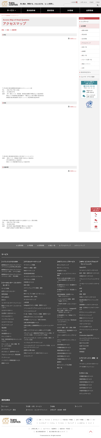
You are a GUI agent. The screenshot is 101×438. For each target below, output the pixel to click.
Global (97, 2)
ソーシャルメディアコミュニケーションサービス (37, 308)
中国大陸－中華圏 (68, 419)
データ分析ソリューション (86, 366)
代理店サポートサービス (86, 276)
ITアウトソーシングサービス (87, 312)
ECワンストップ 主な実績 (64, 365)
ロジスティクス (61, 324)
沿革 (83, 68)
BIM (80, 332)
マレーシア (71, 423)
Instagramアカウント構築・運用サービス (35, 305)
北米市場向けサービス (63, 356)
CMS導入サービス (29, 282)
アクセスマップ (86, 43)
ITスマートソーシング (85, 315)
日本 (40, 419)
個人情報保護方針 (41, 431)
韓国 (88, 419)
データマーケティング (30, 299)
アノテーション (6, 357)
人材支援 (26, 302)
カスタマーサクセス (7, 322)
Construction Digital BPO (86, 335)
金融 (53, 406)
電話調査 (4, 327)
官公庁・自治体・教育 (59, 410)
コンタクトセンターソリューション (11, 303)
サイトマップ (80, 245)
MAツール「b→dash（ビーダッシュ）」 (35, 293)
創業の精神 (85, 30)
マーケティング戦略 (29, 265)
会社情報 (84, 38)
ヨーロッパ (56, 419)
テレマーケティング (7, 325)
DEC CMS (26, 285)
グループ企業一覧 (87, 59)
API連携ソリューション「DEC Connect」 (35, 319)
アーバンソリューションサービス (88, 329)
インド (90, 423)
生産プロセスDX (84, 346)
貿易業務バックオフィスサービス (88, 304)
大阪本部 (13, 30)
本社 (3, 30)
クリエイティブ (28, 356)
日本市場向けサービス (63, 344)
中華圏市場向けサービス (64, 347)
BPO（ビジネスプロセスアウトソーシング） (89, 263)
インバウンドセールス (8, 319)
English (91, 2)
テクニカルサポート (7, 316)
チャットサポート (6, 336)
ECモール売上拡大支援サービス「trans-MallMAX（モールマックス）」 (66, 280)
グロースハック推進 (29, 279)
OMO (25, 291)
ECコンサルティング (63, 265)
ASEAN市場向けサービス (64, 353)
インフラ (79, 406)
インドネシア (42, 423)
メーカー (6, 406)
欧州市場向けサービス (85, 385)
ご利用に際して (35, 428)
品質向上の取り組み (29, 350)
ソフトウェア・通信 (9, 410)
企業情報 (20, 245)
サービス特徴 (5, 288)
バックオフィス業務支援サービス (11, 360)
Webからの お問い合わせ (88, 91)
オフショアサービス (85, 393)
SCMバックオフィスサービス (87, 297)
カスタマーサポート (7, 310)
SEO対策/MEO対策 (29, 273)
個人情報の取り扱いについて (57, 431)
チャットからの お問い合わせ (88, 96)
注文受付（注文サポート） (9, 313)
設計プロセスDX (84, 343)
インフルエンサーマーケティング (33, 342)
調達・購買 (82, 294)
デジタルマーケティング (33, 261)
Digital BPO (82, 267)
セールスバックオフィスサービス (88, 270)
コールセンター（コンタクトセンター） (12, 284)
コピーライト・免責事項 (49, 428)
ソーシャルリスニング (30, 311)
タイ (94, 419)
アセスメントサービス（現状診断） (11, 354)
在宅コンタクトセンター (8, 291)
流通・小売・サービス (34, 406)
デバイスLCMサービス (85, 326)
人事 (80, 291)
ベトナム (52, 423)
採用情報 (41, 245)
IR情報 (31, 245)
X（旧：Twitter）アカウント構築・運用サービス (37, 314)
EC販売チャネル (61, 270)
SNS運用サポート (7, 333)
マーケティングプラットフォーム (33, 276)
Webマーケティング (29, 270)
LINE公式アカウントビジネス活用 (33, 317)
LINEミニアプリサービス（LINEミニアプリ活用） (38, 330)
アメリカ (47, 419)
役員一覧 (84, 47)
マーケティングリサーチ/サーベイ (88, 364)
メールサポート (6, 348)
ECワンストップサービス (66, 261)
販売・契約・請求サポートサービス (89, 273)
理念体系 (84, 34)
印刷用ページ (73, 38)
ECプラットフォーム (63, 268)
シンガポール (81, 423)
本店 (7, 30)
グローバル (84, 373)
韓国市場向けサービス (63, 350)
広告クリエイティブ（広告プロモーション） (36, 353)
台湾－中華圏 (79, 419)
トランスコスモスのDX (10, 261)
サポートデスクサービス (86, 321)
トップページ (84, 21)
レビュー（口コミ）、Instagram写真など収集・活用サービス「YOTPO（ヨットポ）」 (66, 310)
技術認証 (81, 351)
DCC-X (3, 300)
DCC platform (5, 297)
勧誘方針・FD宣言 (65, 428)
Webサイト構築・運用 (30, 268)
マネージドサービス (85, 324)
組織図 (84, 51)
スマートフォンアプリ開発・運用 (33, 288)
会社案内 (75, 2)
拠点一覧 (84, 55)
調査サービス (5, 363)
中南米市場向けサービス (64, 359)
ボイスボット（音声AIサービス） (11, 351)
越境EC (59, 362)
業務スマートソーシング (86, 318)
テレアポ (4, 330)
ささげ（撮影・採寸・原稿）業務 (66, 327)
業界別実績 (5, 294)
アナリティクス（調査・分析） (89, 359)
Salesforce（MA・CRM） (31, 296)
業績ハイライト (86, 64)
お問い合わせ (84, 2)
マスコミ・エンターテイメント (37, 410)
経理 (80, 288)
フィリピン (61, 423)
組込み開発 (82, 348)
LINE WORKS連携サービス (31, 322)
